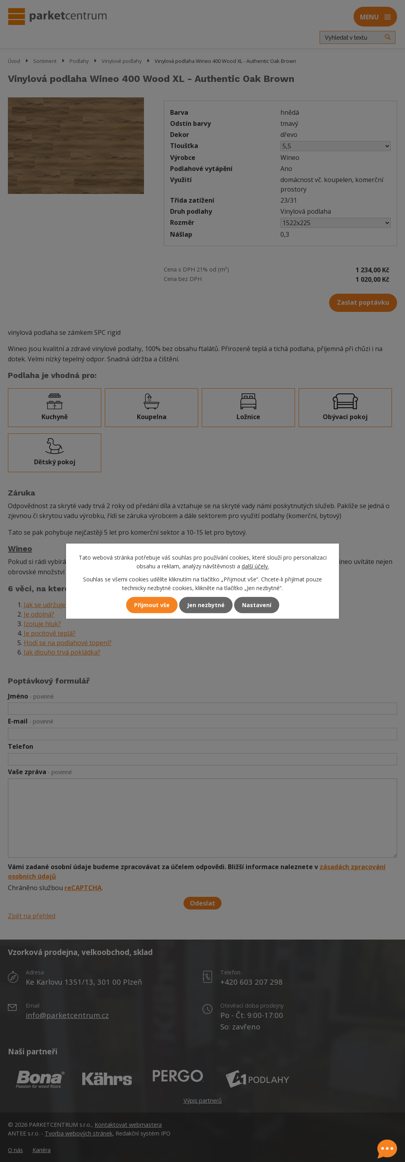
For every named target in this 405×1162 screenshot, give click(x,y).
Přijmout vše (152, 605)
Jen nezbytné (206, 605)
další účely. (255, 566)
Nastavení (256, 605)
